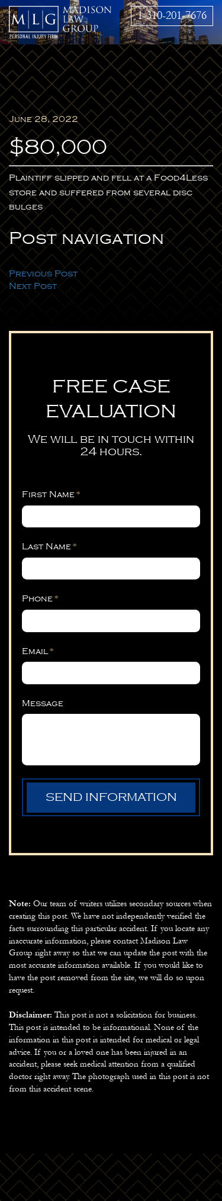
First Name (51, 494)
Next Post (33, 286)
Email (38, 651)
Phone (40, 598)
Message (42, 703)
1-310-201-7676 (172, 15)
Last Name (49, 546)
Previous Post (43, 273)
